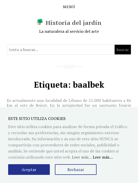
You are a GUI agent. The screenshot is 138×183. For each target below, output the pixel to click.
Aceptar (29, 169)
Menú (69, 7)
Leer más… (103, 157)
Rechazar (75, 169)
